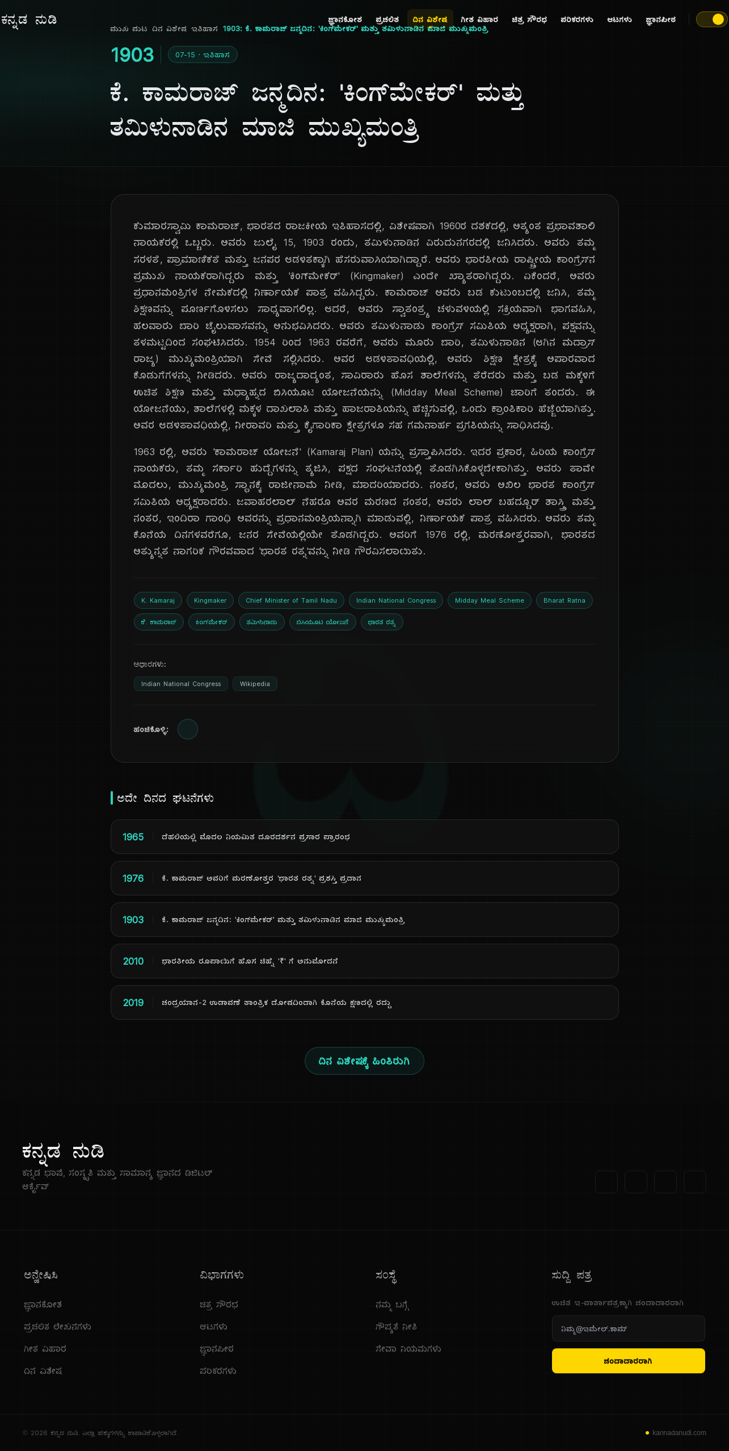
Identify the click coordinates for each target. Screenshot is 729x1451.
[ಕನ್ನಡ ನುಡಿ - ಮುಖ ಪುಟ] (30, 19)
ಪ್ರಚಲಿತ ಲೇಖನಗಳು (58, 1332)
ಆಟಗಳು (620, 19)
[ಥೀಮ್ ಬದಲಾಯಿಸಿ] (712, 19)
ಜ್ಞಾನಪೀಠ (661, 19)
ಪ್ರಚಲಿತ (387, 19)
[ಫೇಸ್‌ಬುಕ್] (606, 1187)
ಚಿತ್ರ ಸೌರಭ (529, 19)
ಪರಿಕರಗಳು (577, 19)
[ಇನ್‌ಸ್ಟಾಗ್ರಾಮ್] (695, 1187)
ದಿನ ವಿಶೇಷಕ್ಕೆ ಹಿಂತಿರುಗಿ (364, 1061)
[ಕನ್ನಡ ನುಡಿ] (132, 1156)
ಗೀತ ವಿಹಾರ (480, 19)
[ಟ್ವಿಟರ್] (636, 1187)
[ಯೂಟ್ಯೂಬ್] (665, 1187)
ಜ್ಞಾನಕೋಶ (345, 19)
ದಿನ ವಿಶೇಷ (430, 21)
